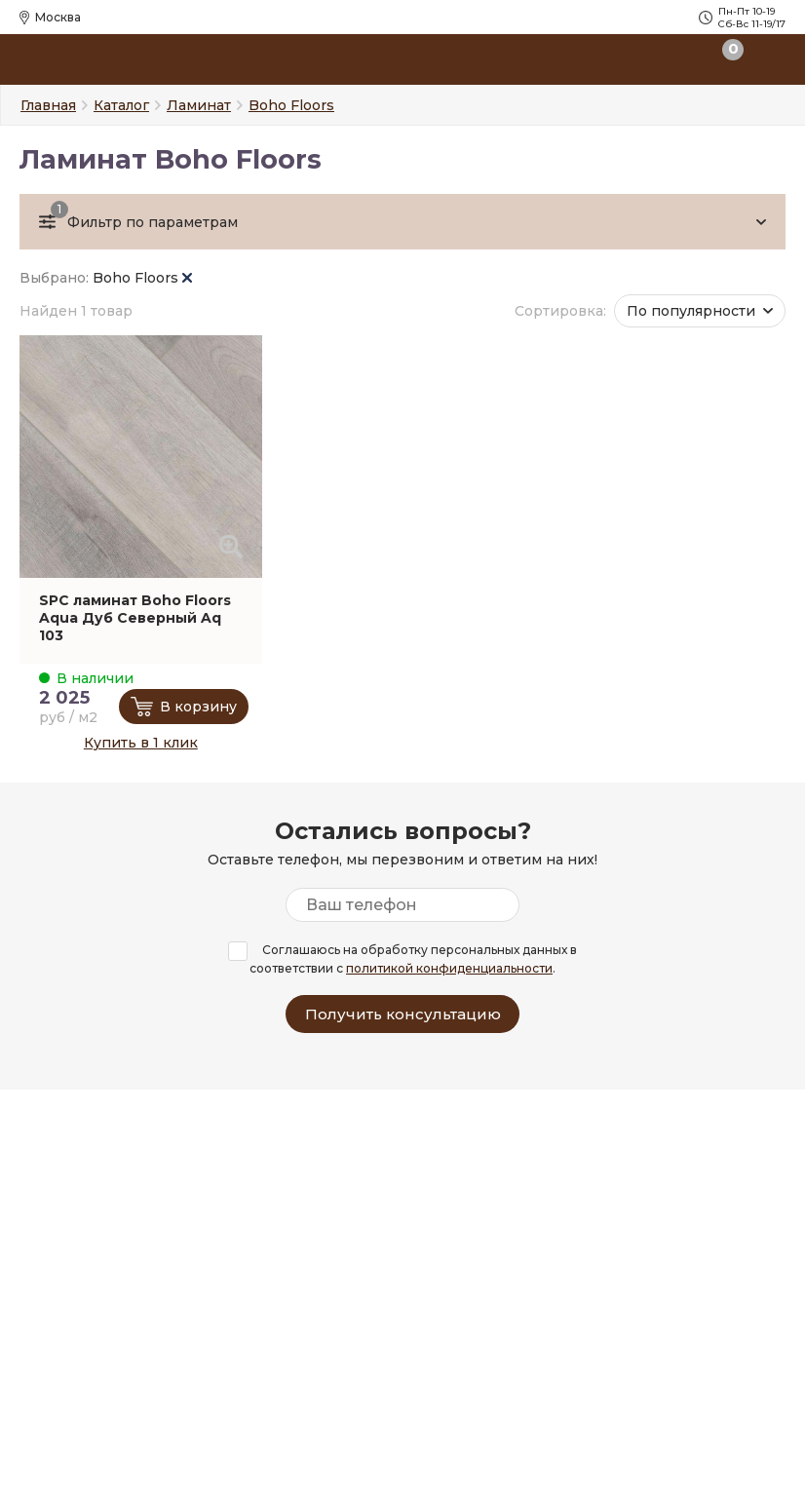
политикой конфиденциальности (449, 968)
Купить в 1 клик (141, 742)
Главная (48, 105)
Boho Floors (142, 278)
